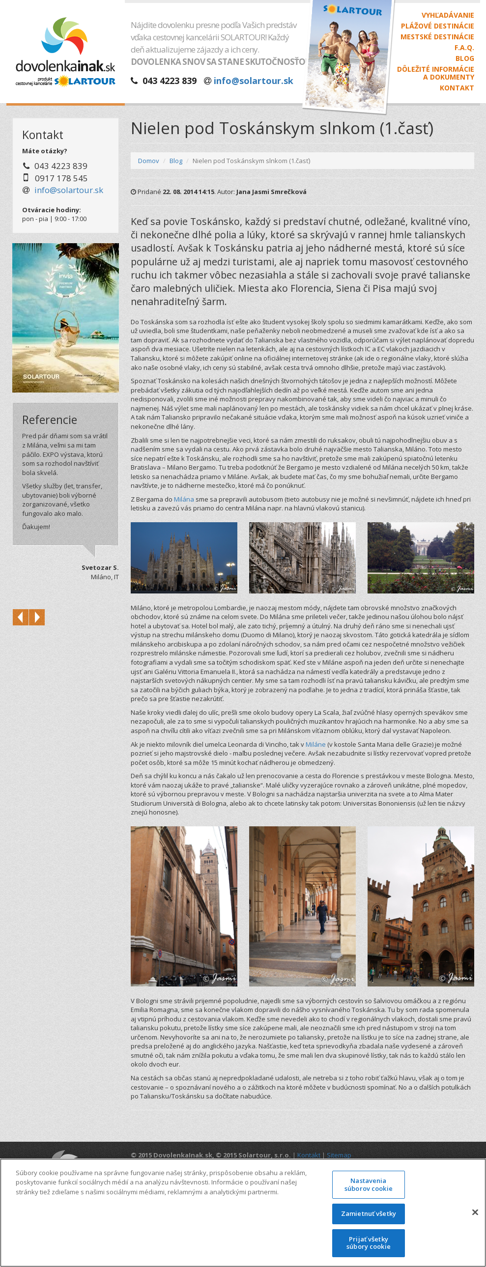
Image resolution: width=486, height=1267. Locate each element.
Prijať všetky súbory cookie (368, 1243)
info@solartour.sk (253, 80)
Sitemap (339, 1155)
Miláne (316, 744)
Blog (465, 58)
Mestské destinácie (437, 37)
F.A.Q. (464, 48)
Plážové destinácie (437, 26)
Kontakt (457, 88)
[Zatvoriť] (475, 1212)
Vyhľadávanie (448, 15)
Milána (184, 499)
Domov (148, 160)
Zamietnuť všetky (368, 1214)
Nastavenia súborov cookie (368, 1184)
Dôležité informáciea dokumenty (435, 73)
